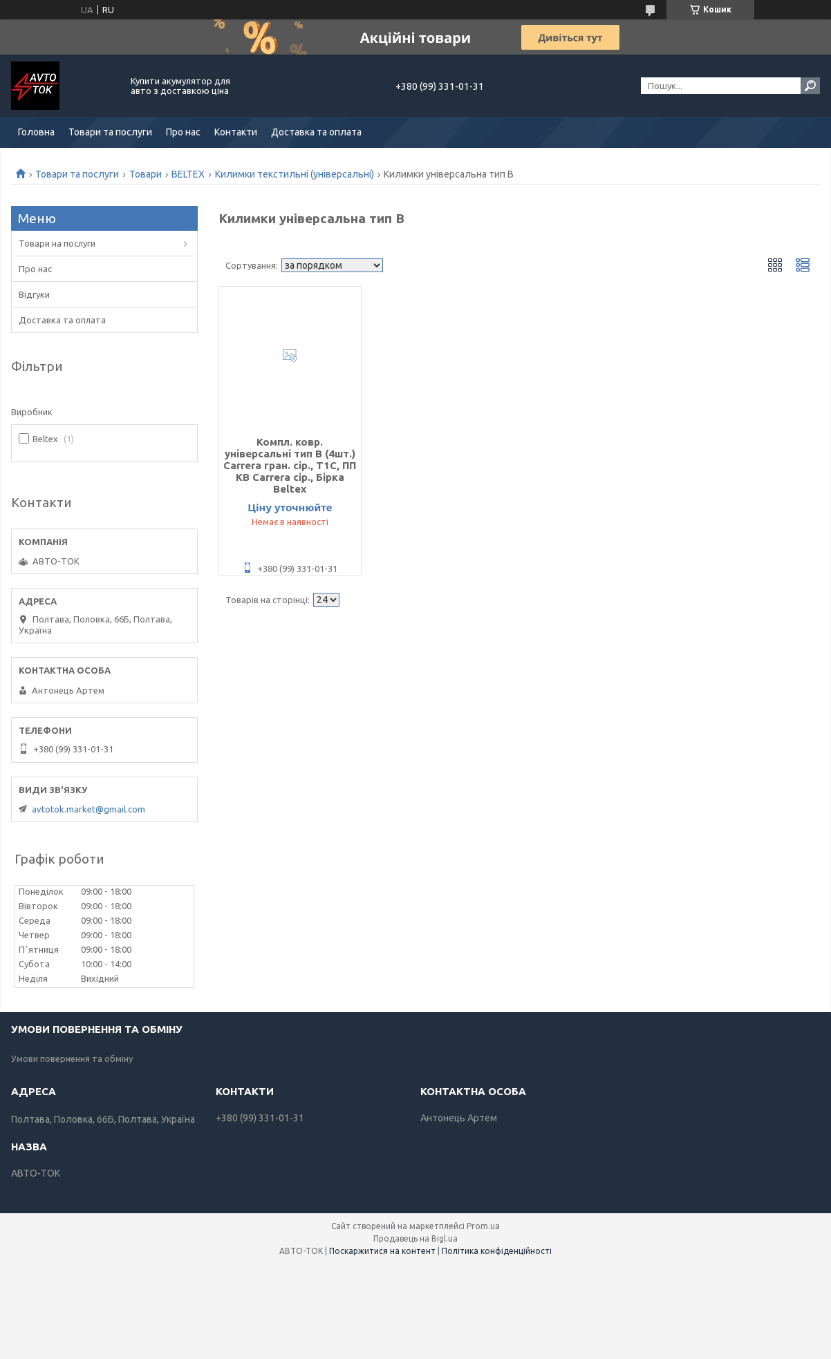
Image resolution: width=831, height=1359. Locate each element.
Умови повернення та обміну (72, 1058)
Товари (145, 174)
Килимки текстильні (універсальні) (294, 174)
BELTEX (188, 174)
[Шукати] (810, 85)
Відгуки (34, 294)
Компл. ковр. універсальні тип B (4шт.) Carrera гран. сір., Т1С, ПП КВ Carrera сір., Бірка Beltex (289, 465)
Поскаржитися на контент (382, 1250)
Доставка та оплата (316, 131)
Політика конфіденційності (497, 1250)
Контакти (235, 131)
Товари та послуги (110, 131)
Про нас (183, 131)
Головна (36, 131)
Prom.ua (483, 1226)
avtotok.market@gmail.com (88, 809)
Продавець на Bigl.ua (415, 1238)
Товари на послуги (57, 243)
